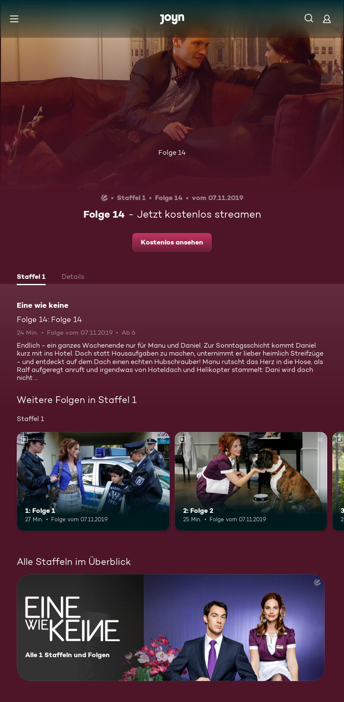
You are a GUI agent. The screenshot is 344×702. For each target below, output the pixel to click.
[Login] (327, 18)
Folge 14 (172, 152)
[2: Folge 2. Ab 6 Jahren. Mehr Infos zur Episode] (251, 481)
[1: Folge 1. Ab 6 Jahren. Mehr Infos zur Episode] (93, 481)
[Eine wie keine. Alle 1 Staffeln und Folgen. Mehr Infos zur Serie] (171, 627)
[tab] (31, 277)
